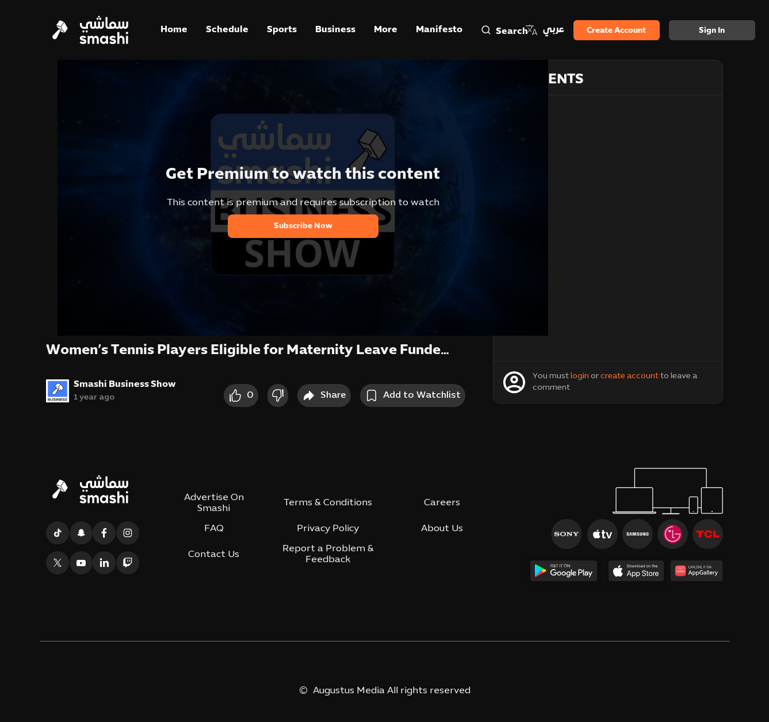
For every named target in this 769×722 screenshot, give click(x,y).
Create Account (616, 31)
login (580, 376)
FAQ (214, 529)
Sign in (712, 31)
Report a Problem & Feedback (328, 554)
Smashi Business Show (125, 384)
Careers (442, 503)
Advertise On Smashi (214, 503)
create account (629, 376)
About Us (442, 529)
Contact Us (213, 554)
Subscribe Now (303, 226)
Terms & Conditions (328, 503)
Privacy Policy (328, 529)
